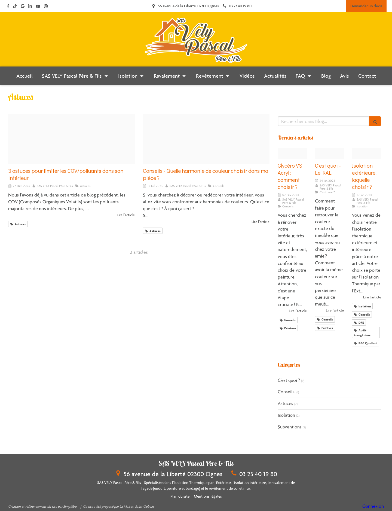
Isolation (286, 415)
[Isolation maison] (366, 153)
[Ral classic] (329, 153)
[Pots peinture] (292, 153)
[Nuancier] (206, 139)
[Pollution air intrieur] (71, 139)
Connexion (373, 506)
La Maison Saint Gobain (137, 506)
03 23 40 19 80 (258, 474)
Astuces (285, 403)
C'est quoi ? (289, 380)
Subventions (290, 427)
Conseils (286, 392)
